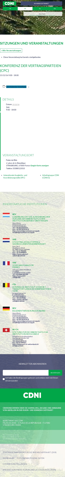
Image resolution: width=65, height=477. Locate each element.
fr (10, 8)
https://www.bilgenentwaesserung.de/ (26, 321)
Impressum (8, 458)
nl (40, 8)
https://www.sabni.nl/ (20, 254)
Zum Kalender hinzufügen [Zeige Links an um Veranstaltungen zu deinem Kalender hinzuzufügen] (16, 87)
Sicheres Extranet (41, 3)
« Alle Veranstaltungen (11, 50)
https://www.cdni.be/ (20, 299)
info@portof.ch (17, 346)
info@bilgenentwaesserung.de (23, 232)
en (55, 8)
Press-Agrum (23, 470)
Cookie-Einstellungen (15, 464)
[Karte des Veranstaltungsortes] (33, 132)
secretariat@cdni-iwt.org (14, 439)
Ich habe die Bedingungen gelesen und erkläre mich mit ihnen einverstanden (31, 379)
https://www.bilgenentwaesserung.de (25, 231)
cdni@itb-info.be (18, 301)
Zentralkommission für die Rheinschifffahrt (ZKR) (29, 452)
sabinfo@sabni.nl (18, 256)
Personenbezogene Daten (30, 458)
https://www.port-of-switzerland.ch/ (25, 344)
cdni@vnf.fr (16, 277)
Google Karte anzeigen (39, 165)
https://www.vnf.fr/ (19, 276)
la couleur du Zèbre (45, 470)
